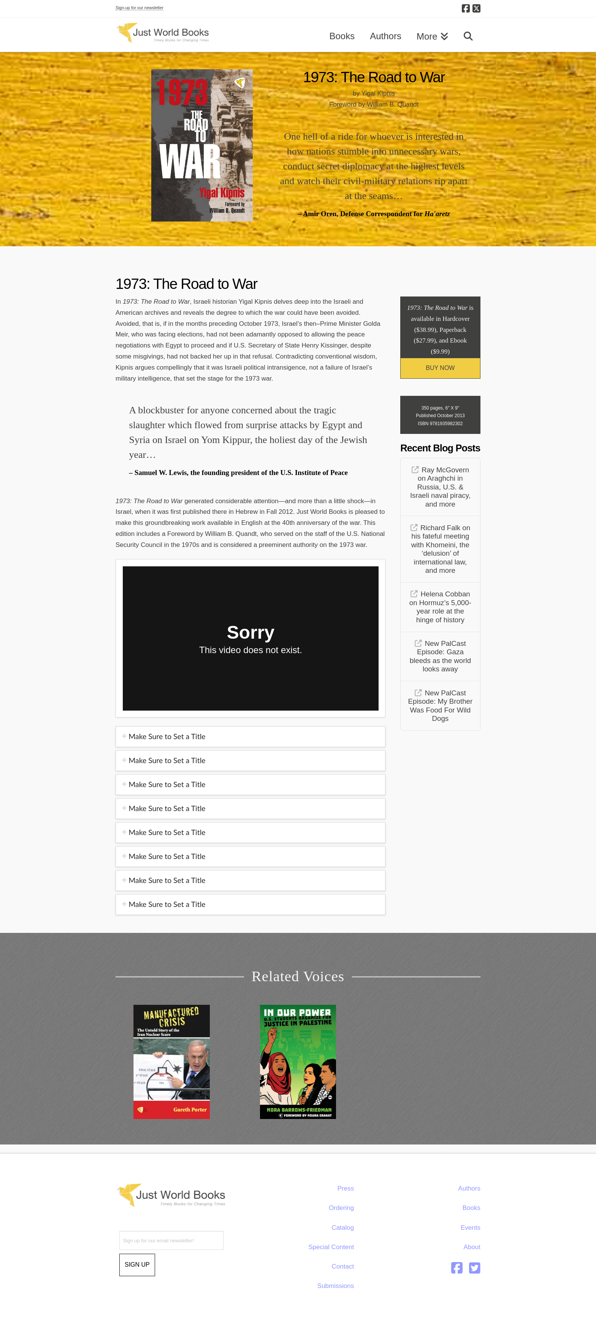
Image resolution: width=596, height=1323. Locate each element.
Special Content (331, 1247)
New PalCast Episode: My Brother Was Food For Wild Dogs (440, 706)
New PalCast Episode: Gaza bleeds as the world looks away (440, 656)
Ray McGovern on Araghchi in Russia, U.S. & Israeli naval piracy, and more (440, 487)
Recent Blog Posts (440, 448)
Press (346, 1188)
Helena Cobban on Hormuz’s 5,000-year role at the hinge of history (440, 607)
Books (471, 1207)
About (472, 1247)
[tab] (250, 737)
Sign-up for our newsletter (139, 7)
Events (470, 1227)
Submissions (335, 1286)
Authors (469, 1188)
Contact (343, 1266)
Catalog (343, 1227)
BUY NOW (440, 368)
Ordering (341, 1207)
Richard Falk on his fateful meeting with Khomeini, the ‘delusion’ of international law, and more (440, 549)
